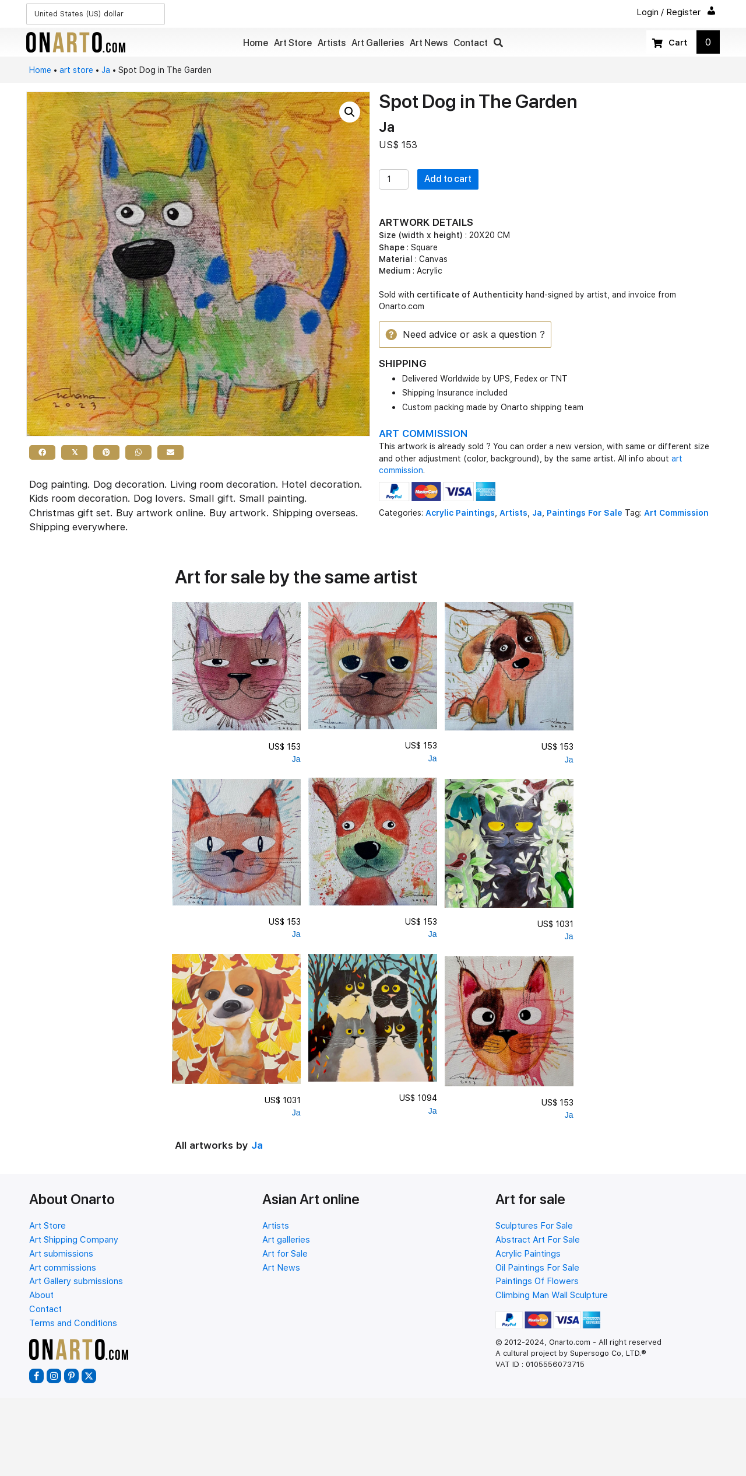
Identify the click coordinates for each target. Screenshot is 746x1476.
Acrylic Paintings (460, 513)
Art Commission (676, 513)
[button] (498, 43)
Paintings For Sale (584, 513)
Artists (513, 513)
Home (40, 70)
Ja (105, 70)
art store (76, 70)
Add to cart (447, 178)
